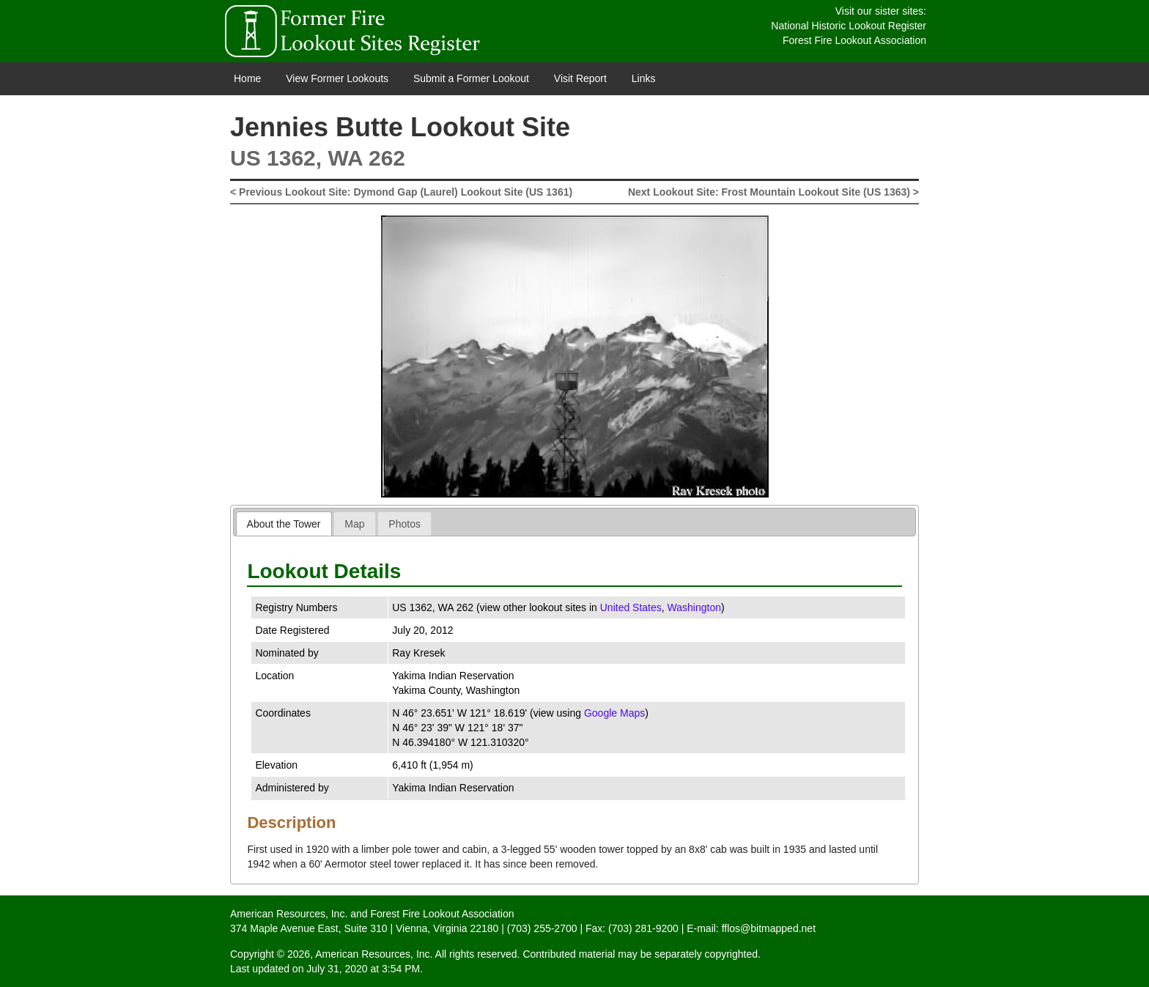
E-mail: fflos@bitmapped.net (751, 928)
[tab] (284, 523)
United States (631, 607)
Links (644, 78)
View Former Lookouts (337, 78)
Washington (694, 607)
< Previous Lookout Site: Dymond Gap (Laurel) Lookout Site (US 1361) (401, 192)
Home (247, 78)
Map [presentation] (354, 524)
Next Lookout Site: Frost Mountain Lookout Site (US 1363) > (773, 192)
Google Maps (614, 713)
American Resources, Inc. (288, 914)
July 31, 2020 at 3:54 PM (363, 969)
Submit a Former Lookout (471, 78)
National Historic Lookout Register (848, 26)
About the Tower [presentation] (284, 524)
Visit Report (580, 78)
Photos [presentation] (404, 524)
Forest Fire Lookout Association (854, 40)
